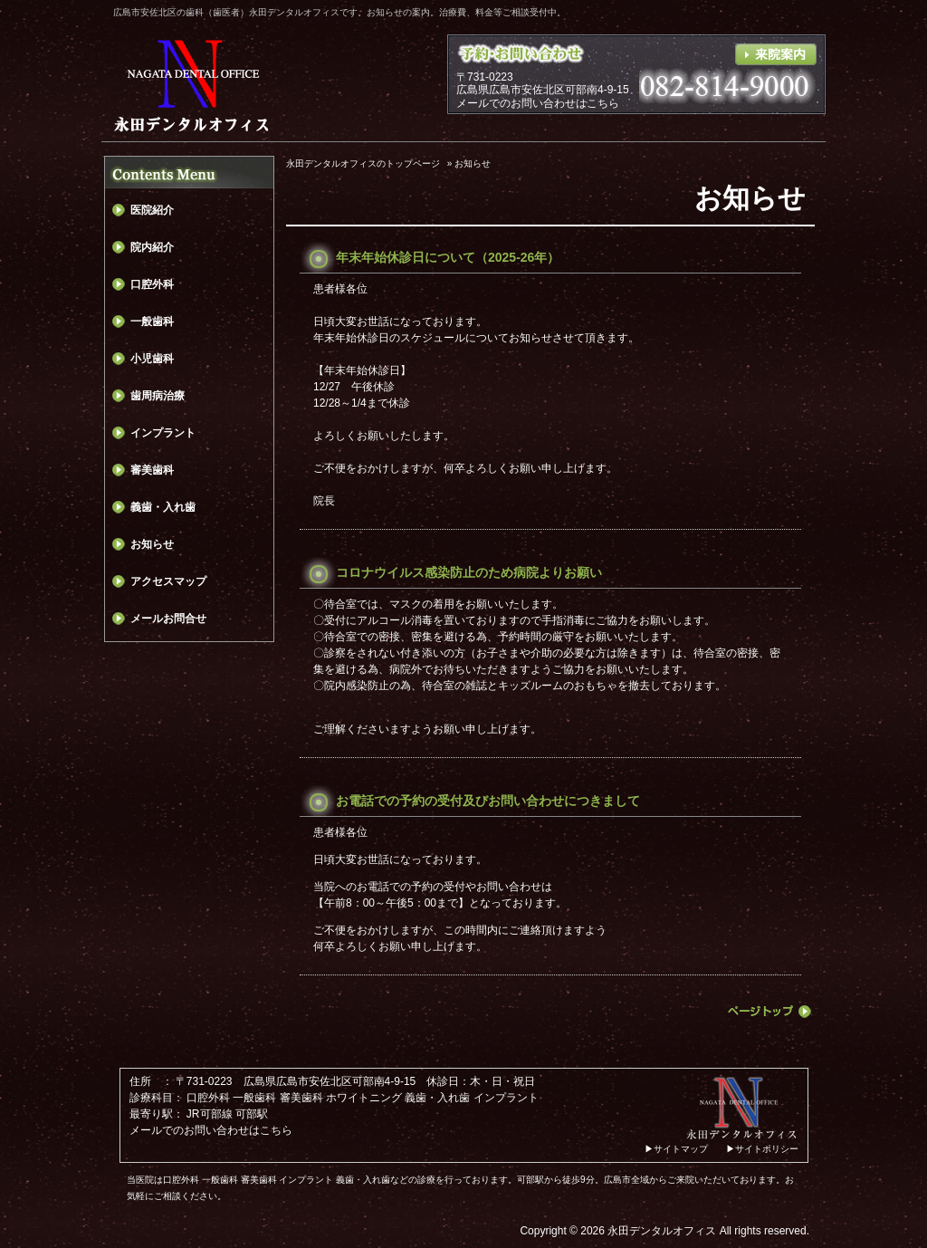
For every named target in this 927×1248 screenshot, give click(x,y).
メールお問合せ (168, 618)
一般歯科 (152, 321)
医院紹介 (152, 210)
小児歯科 (152, 358)
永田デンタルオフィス (661, 1230)
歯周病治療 (157, 395)
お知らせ (152, 544)
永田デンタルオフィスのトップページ (363, 163)
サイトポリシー (766, 1149)
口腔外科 (152, 284)
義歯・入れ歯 (163, 507)
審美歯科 (152, 470)
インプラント (163, 433)
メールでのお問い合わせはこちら (537, 103)
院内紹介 (152, 247)
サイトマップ (681, 1149)
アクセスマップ (168, 581)
